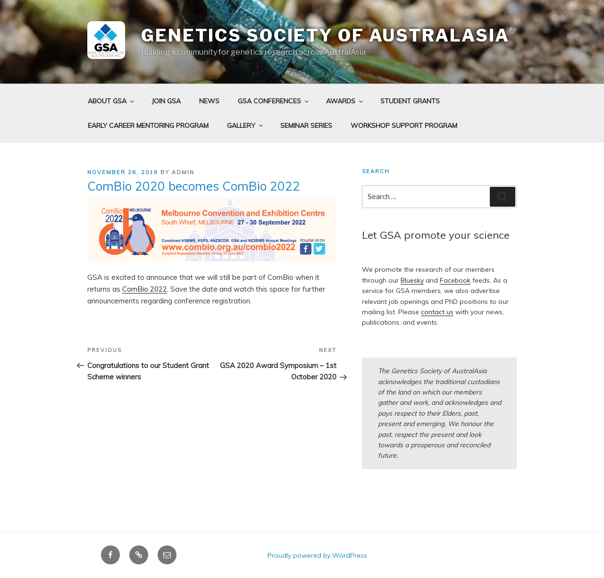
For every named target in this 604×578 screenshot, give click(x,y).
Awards (345, 101)
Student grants (410, 101)
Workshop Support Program (404, 125)
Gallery (245, 125)
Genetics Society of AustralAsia (325, 35)
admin (183, 172)
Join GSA (166, 101)
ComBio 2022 (144, 289)
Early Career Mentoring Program (148, 125)
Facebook (455, 280)
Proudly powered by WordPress (317, 555)
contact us (437, 312)
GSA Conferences (274, 101)
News (209, 101)
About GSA (111, 101)
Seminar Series (306, 125)
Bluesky (412, 280)
